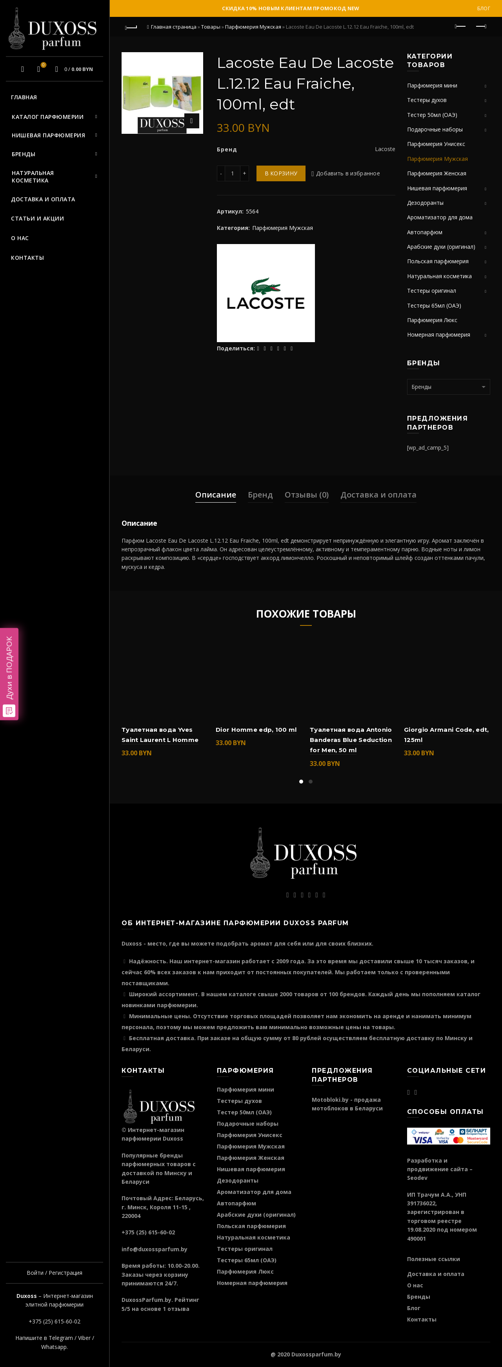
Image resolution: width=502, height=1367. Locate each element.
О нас (20, 238)
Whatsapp (54, 1347)
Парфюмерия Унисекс (436, 144)
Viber (84, 1337)
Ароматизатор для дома (440, 217)
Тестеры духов (427, 100)
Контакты (27, 257)
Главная (24, 97)
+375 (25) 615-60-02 (54, 1321)
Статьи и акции (37, 218)
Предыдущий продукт (461, 26)
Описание (215, 494)
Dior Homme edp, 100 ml (256, 729)
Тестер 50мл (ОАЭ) (432, 114)
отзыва (178, 1308)
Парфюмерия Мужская (253, 26)
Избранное (42, 65)
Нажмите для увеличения (191, 120)
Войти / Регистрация (54, 1272)
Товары (210, 26)
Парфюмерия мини (432, 85)
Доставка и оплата (43, 199)
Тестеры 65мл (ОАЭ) (434, 305)
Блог (483, 8)
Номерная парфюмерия (438, 334)
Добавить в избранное (348, 173)
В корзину (281, 173)
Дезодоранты (425, 202)
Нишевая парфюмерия (48, 135)
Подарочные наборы (435, 129)
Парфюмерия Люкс (432, 320)
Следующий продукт (480, 26)
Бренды (23, 154)
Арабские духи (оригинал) (441, 246)
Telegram (61, 1337)
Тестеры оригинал (431, 290)
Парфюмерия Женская (436, 173)
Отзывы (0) (307, 494)
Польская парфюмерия (438, 261)
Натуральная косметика (33, 176)
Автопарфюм (424, 232)
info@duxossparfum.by (154, 1249)
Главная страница (173, 26)
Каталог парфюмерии (48, 116)
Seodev (417, 1177)
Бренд (260, 494)
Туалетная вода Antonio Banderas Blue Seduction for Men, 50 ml (351, 740)
